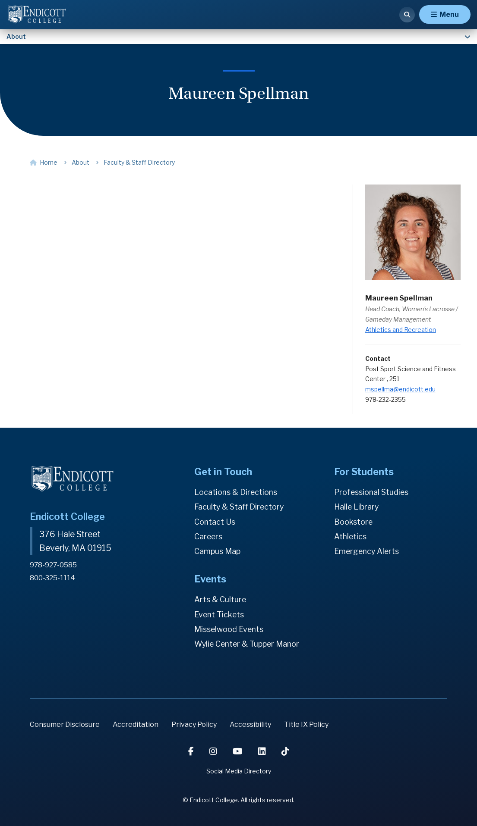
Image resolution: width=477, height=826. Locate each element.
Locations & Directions (236, 492)
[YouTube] (238, 751)
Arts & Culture (220, 599)
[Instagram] (214, 751)
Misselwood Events (229, 629)
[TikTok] (285, 751)
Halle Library (356, 506)
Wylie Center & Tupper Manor (248, 643)
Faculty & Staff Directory (240, 506)
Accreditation (135, 724)
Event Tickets (219, 614)
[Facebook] (192, 751)
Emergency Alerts (367, 551)
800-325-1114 (53, 577)
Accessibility (250, 724)
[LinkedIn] (263, 751)
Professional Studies (372, 492)
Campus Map (217, 551)
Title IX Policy (306, 724)
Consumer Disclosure (65, 724)
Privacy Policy (194, 724)
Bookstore (353, 521)
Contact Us (214, 521)
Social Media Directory (238, 771)
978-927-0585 (54, 565)
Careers (208, 536)
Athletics (350, 536)
